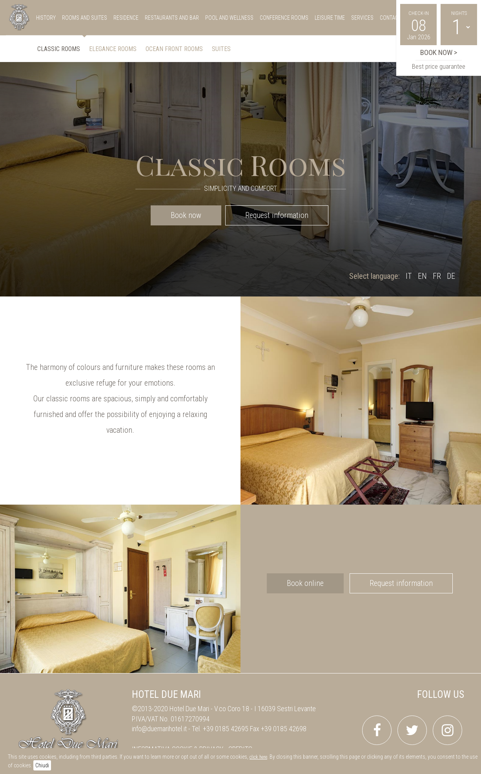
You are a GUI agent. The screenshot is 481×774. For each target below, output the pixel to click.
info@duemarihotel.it (159, 729)
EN (422, 276)
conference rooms (284, 18)
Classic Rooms (58, 49)
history (46, 18)
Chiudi (42, 765)
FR (437, 276)
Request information (276, 215)
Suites (221, 49)
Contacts (392, 18)
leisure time (330, 18)
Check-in (418, 13)
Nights (459, 13)
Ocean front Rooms (174, 49)
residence (125, 18)
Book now (186, 215)
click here (258, 757)
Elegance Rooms (113, 49)
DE (451, 276)
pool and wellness (229, 18)
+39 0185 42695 (225, 729)
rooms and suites (84, 18)
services (362, 18)
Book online (305, 583)
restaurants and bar (172, 18)
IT (409, 276)
